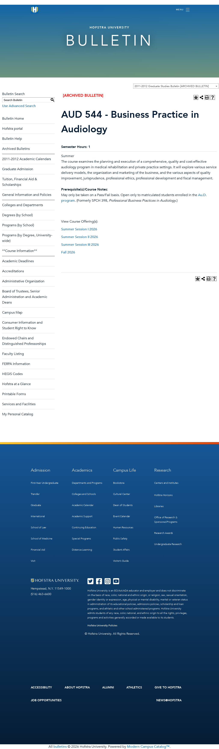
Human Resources (123, 527)
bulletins (60, 746)
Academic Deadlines (18, 261)
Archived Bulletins (16, 148)
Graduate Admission (17, 169)
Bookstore (118, 483)
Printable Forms (14, 394)
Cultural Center (121, 494)
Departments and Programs (87, 483)
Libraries (158, 506)
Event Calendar (121, 516)
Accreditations (13, 271)
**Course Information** (19, 251)
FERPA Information (16, 364)
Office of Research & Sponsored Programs (165, 520)
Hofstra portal (12, 128)
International (38, 516)
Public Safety (120, 538)
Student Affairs (121, 549)
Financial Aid (38, 549)
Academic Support (82, 516)
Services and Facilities (19, 404)
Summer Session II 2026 (79, 237)
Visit (33, 561)
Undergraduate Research (168, 544)
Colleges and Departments (22, 205)
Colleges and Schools (84, 494)
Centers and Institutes (166, 483)
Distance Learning (82, 549)
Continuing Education (84, 527)
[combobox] (176, 86)
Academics (82, 470)
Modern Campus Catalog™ (148, 746)
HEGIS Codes (12, 374)
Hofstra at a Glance (16, 384)
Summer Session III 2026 (80, 244)
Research (162, 470)
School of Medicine (42, 538)
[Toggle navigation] (183, 10)
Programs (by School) (18, 225)
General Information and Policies (26, 194)
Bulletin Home (13, 118)
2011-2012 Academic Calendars (26, 159)
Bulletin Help (12, 138)
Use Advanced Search (19, 106)
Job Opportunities (46, 700)
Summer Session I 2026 (79, 229)
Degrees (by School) (17, 215)
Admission (40, 470)
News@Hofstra (169, 700)
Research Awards (163, 533)
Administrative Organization (23, 281)
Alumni (108, 687)
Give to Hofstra (168, 687)
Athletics (134, 687)
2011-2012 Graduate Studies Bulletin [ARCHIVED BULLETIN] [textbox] (172, 86)
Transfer (35, 494)
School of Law (38, 527)
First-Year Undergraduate (45, 483)
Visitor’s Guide (121, 561)
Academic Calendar (82, 505)
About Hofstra (77, 687)
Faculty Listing (13, 353)
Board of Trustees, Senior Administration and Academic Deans (24, 297)
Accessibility (41, 687)
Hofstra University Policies (102, 625)
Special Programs (81, 538)
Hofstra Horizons (163, 495)
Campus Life (124, 470)
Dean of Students (123, 505)
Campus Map (12, 312)
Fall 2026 (68, 252)
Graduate (36, 505)
